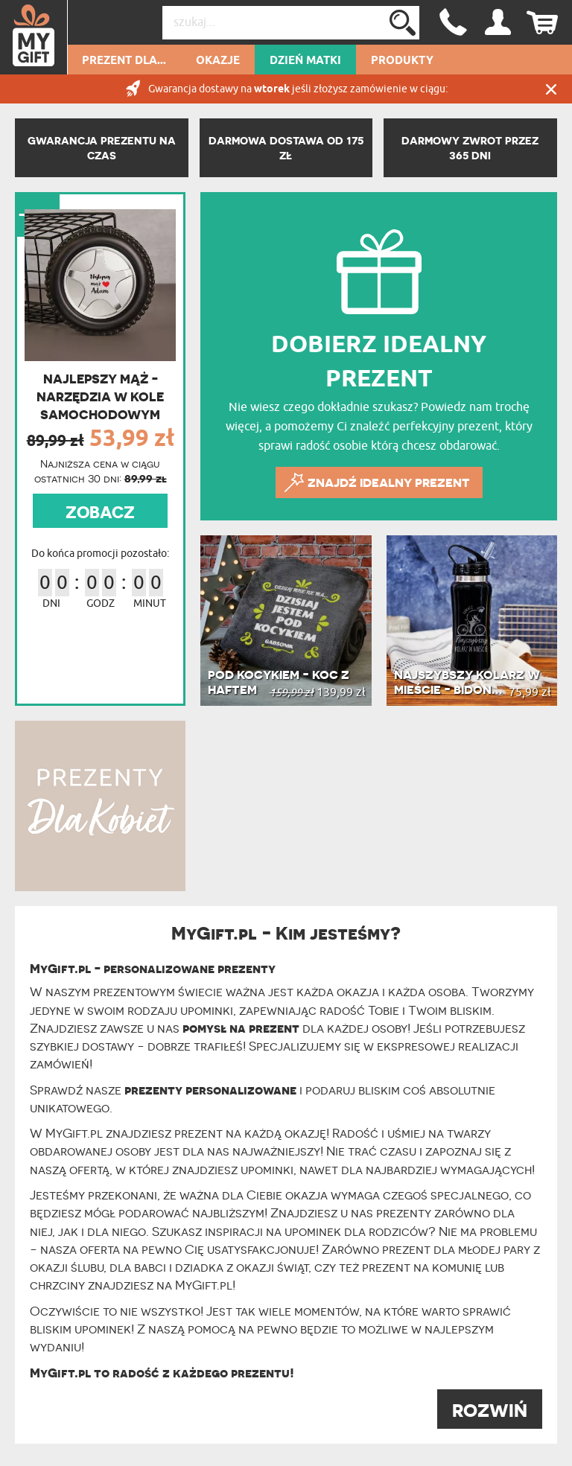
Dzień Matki (305, 61)
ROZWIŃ (489, 1410)
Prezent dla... (124, 61)
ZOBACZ (100, 512)
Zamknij (551, 88)
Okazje (218, 61)
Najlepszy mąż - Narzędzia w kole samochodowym (100, 397)
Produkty (402, 61)
